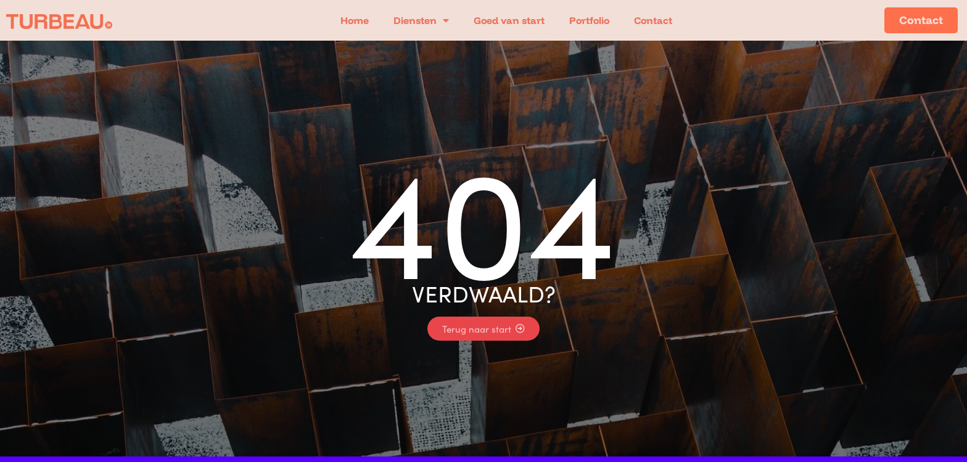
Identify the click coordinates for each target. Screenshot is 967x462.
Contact (653, 20)
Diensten (421, 20)
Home (354, 20)
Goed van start (509, 20)
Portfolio (589, 20)
